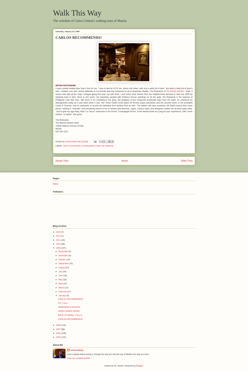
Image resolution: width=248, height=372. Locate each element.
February (63, 291)
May (61, 279)
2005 (58, 337)
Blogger (139, 366)
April (61, 283)
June (61, 275)
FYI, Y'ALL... (63, 303)
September (64, 263)
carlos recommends (72, 146)
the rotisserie (107, 146)
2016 (58, 232)
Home (124, 160)
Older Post (186, 160)
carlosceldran (77, 350)
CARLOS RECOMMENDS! (70, 319)
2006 (58, 333)
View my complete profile (78, 358)
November (64, 255)
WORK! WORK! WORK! (69, 311)
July (61, 271)
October (62, 259)
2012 (58, 236)
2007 (58, 329)
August (62, 267)
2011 (58, 240)
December (64, 251)
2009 (58, 248)
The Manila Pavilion (175, 91)
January (62, 295)
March (62, 287)
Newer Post (62, 160)
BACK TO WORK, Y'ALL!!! (70, 315)
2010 (58, 244)
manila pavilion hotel (91, 146)
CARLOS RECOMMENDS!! (70, 299)
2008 (58, 325)
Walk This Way (77, 12)
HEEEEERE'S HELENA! (69, 307)
